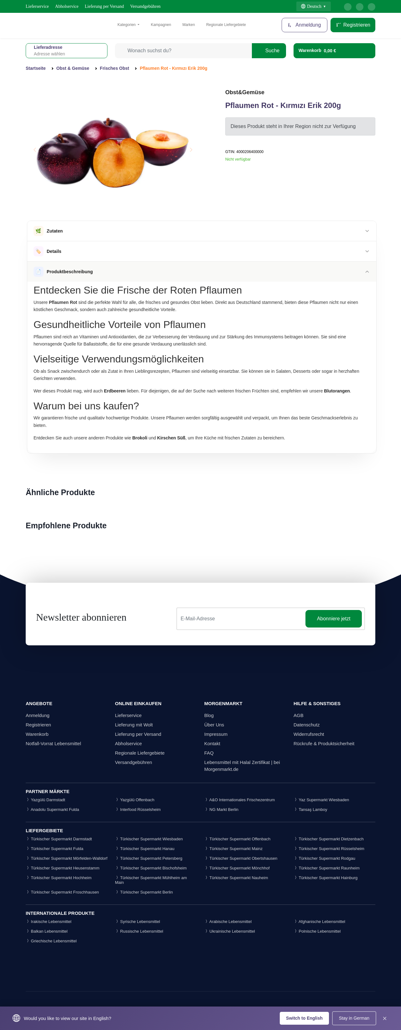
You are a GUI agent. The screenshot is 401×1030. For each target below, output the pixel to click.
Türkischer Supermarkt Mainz (233, 848)
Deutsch (311, 6)
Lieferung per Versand (104, 6)
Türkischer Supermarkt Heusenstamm (62, 868)
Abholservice (67, 6)
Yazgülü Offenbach (134, 799)
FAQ (209, 753)
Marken (188, 25)
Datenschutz (307, 724)
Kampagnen (161, 25)
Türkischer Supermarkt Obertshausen (240, 858)
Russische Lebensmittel (139, 931)
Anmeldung (37, 715)
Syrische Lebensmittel (137, 921)
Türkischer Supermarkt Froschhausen (62, 892)
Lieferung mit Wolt (134, 724)
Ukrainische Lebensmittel (229, 931)
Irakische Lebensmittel (48, 921)
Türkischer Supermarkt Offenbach (237, 839)
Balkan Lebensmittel (47, 931)
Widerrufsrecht (309, 734)
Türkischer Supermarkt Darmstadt (59, 839)
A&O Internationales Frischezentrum (239, 799)
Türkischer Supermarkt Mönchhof (237, 868)
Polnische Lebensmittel (317, 931)
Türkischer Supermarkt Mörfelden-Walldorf (66, 858)
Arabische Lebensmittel (228, 921)
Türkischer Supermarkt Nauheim (236, 877)
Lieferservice (37, 6)
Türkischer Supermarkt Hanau (144, 848)
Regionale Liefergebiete (226, 25)
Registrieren (353, 25)
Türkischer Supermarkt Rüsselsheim (329, 848)
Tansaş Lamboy (310, 809)
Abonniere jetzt (334, 618)
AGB (299, 715)
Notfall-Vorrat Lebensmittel (53, 743)
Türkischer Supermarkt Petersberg (148, 858)
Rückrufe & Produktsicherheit (324, 743)
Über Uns (214, 724)
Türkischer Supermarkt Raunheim (327, 868)
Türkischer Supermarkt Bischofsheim (151, 868)
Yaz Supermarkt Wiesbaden (321, 799)
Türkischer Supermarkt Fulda (54, 848)
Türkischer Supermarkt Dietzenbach (329, 839)
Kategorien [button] (127, 25)
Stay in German (354, 1018)
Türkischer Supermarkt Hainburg (325, 877)
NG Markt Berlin (221, 809)
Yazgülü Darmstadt (45, 799)
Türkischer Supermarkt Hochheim (58, 877)
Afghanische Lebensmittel (319, 921)
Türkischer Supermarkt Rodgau (324, 858)
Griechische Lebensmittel (51, 941)
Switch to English (304, 1018)
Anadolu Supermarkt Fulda (52, 809)
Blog (209, 715)
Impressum (215, 734)
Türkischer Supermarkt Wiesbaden (149, 839)
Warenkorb (37, 734)
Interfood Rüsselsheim (138, 809)
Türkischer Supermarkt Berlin (144, 892)
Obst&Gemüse (244, 92)
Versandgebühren (145, 6)
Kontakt (212, 743)
